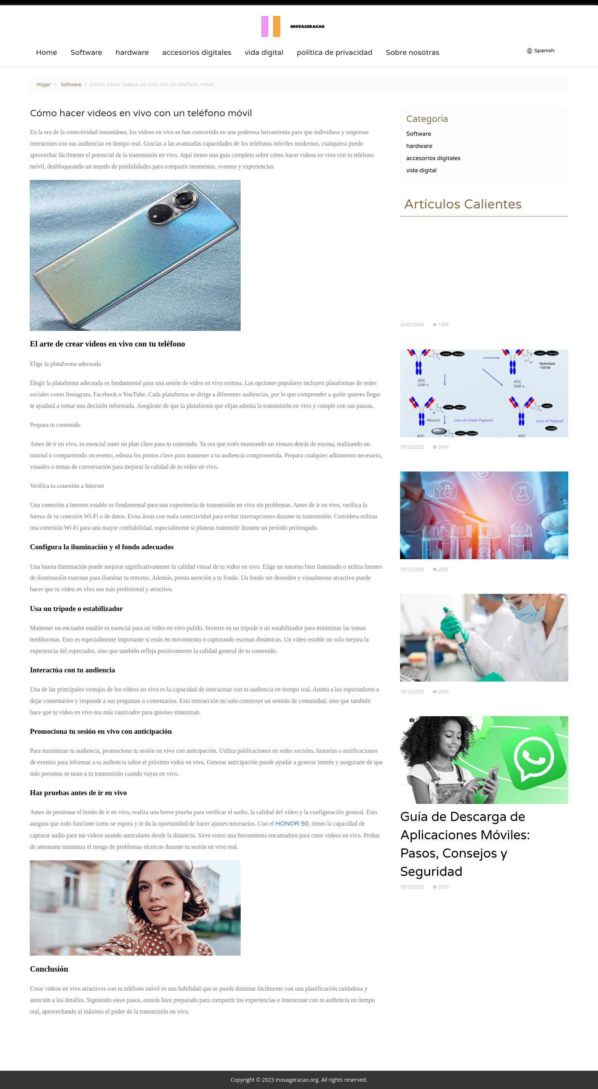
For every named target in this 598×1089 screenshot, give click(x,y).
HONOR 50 (292, 824)
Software (86, 52)
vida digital (264, 52)
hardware (132, 52)
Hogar (43, 85)
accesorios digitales (196, 52)
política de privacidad (335, 52)
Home (46, 52)
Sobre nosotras (412, 52)
